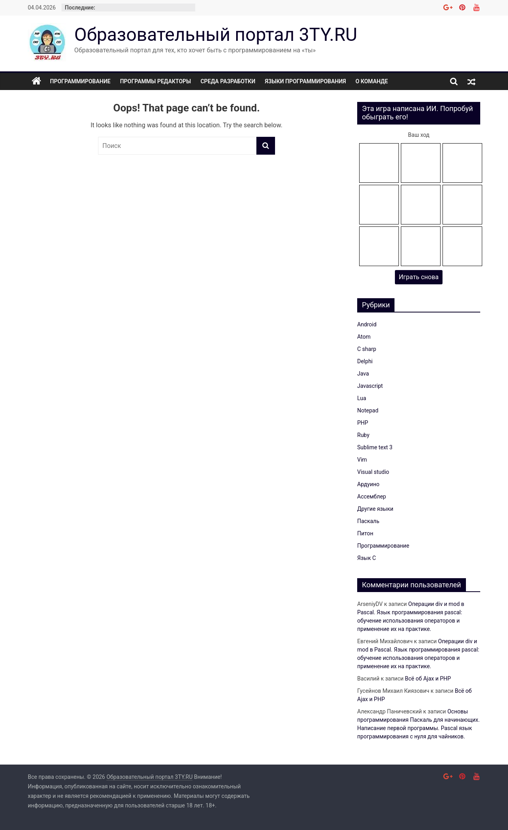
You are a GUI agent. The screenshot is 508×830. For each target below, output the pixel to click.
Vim (362, 459)
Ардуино (368, 484)
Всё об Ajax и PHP (428, 678)
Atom (364, 337)
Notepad (367, 410)
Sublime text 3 (375, 447)
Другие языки (375, 509)
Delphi (365, 361)
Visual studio (373, 472)
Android (367, 324)
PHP (362, 423)
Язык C (366, 558)
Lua (361, 398)
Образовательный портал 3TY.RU (215, 34)
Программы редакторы (155, 81)
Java (363, 373)
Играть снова (419, 277)
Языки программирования (305, 81)
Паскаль (368, 521)
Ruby (363, 435)
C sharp (366, 349)
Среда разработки (227, 81)
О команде (372, 81)
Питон (365, 533)
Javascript (370, 386)
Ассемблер (371, 496)
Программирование (80, 81)
